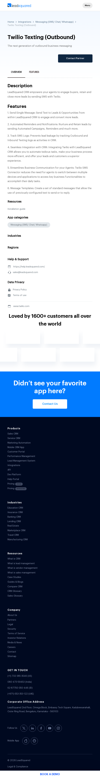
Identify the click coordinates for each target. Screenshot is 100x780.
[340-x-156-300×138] (42, 6)
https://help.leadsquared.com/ (29, 267)
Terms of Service (16, 633)
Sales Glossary (15, 596)
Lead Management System (21, 461)
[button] (87, 5)
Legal (10, 624)
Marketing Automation (19, 443)
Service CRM (14, 438)
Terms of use (19, 295)
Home (11, 22)
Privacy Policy (20, 290)
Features (34, 72)
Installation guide (16, 209)
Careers (11, 647)
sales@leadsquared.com (25, 272)
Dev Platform (14, 475)
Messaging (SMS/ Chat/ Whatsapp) (54, 22)
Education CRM (15, 508)
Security (12, 629)
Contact (12, 652)
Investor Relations (17, 638)
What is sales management (22, 573)
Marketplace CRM (16, 530)
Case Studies (14, 577)
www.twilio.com (21, 306)
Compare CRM (15, 587)
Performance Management (21, 456)
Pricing (15, 484)
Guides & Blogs (15, 582)
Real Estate (13, 526)
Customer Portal (16, 452)
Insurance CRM (15, 512)
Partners (12, 620)
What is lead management (21, 563)
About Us (12, 615)
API (9, 470)
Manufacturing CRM (18, 540)
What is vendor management (23, 568)
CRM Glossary (15, 591)
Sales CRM (13, 434)
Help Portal (13, 479)
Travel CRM (13, 535)
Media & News (15, 643)
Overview (16, 72)
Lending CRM (14, 521)
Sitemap (12, 656)
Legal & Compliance (18, 767)
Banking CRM (14, 517)
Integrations (24, 22)
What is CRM (14, 559)
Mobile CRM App (16, 447)
